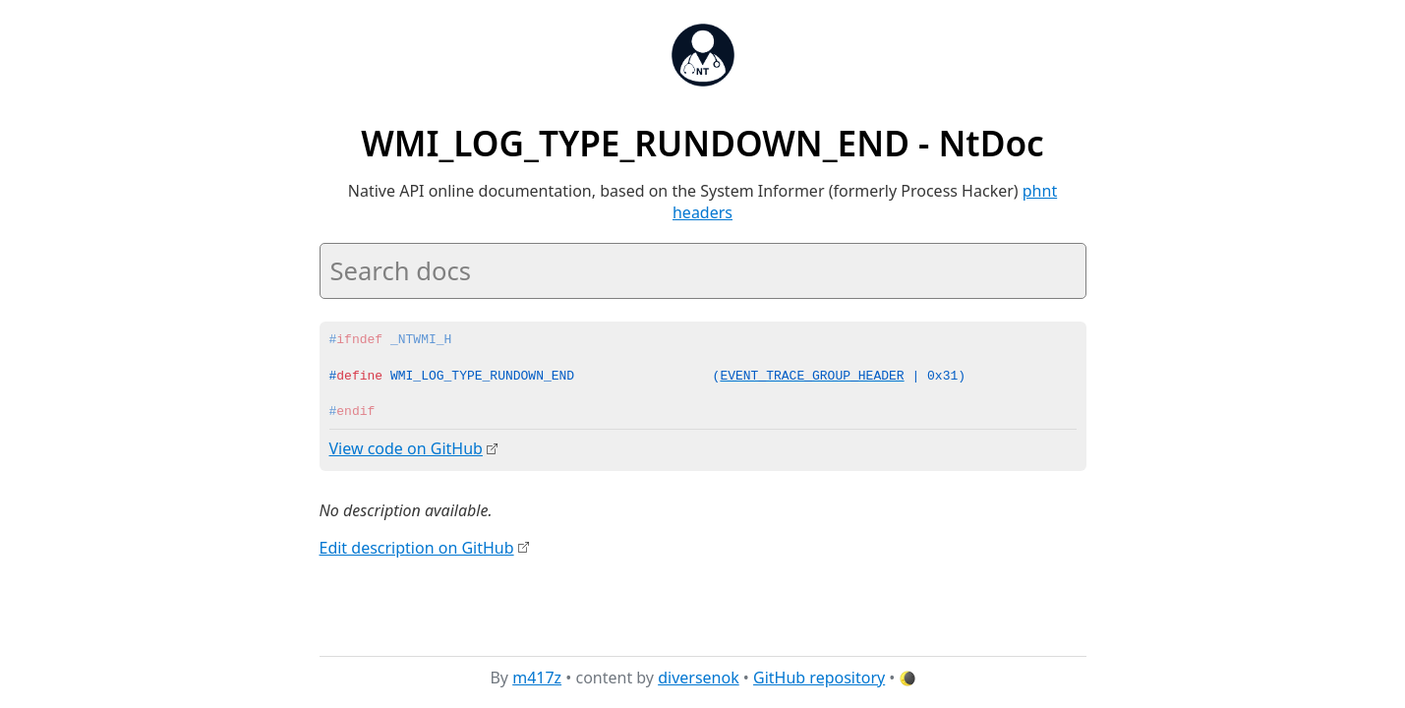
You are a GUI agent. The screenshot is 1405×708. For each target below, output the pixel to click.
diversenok (698, 677)
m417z (536, 677)
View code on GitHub (406, 448)
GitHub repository (819, 677)
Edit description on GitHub (417, 547)
